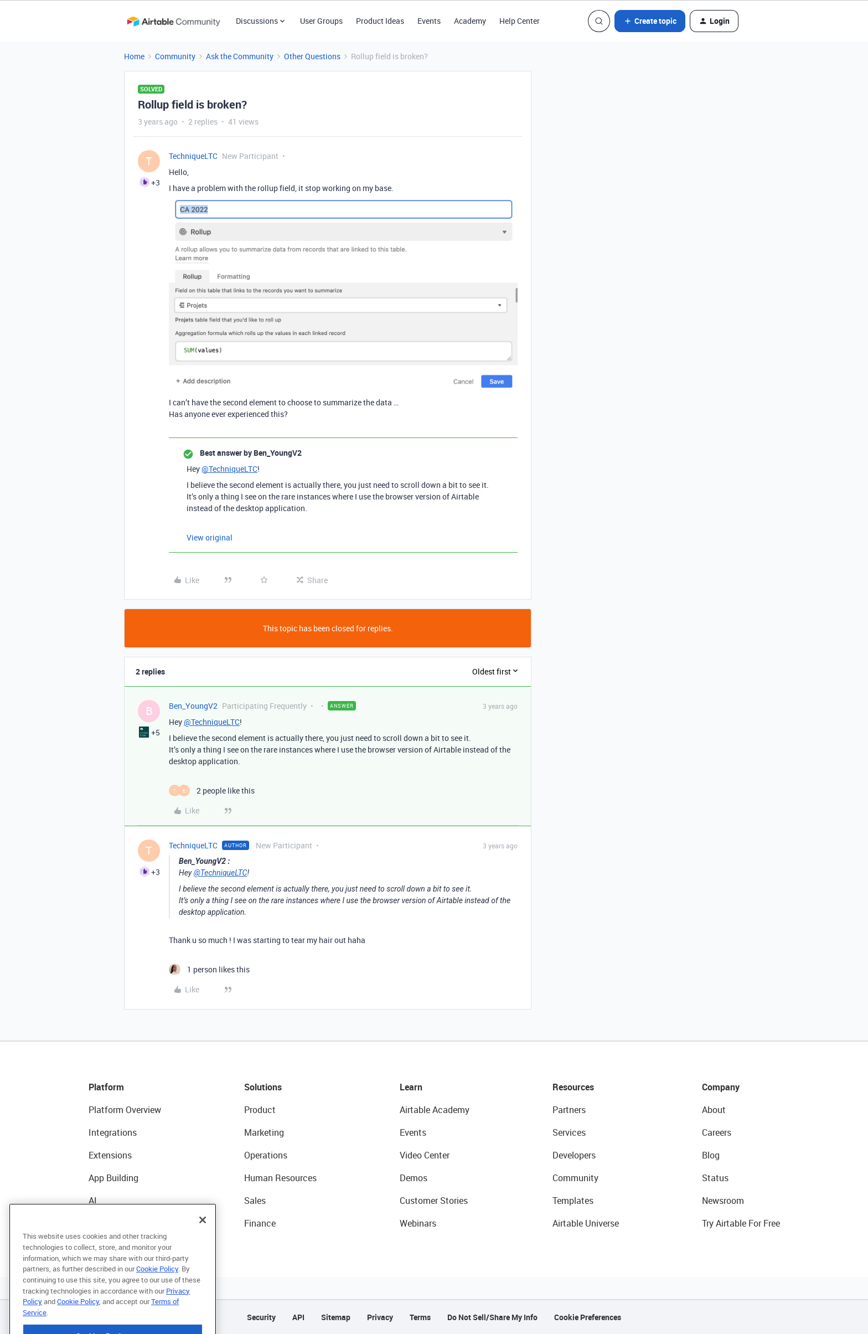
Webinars (418, 1223)
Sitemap (335, 1317)
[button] (649, 21)
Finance (260, 1223)
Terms (420, 1317)
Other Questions (312, 56)
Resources (573, 1087)
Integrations (113, 1132)
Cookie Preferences (587, 1317)
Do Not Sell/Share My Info (492, 1317)
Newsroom (723, 1200)
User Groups (321, 21)
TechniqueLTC (193, 156)
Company (721, 1087)
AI (93, 1200)
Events (429, 21)
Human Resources (280, 1178)
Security (261, 1317)
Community (175, 56)
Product (260, 1110)
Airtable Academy (434, 1110)
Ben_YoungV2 (193, 706)
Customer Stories (434, 1200)
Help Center (519, 21)
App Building (113, 1178)
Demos (413, 1178)
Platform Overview (125, 1110)
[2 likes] (212, 790)
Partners (569, 1110)
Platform (106, 1087)
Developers (574, 1155)
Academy (470, 21)
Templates (572, 1200)
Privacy (380, 1317)
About (714, 1110)
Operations (265, 1155)
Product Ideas (380, 21)
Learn (411, 1087)
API (298, 1317)
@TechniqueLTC (229, 468)
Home (134, 56)
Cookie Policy (157, 1301)
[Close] (202, 1252)
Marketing (264, 1132)
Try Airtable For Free (741, 1223)
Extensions (110, 1155)
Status (715, 1178)
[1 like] (209, 969)
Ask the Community (239, 56)
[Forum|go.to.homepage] (173, 21)
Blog (711, 1155)
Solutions (263, 1087)
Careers (716, 1132)
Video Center (425, 1155)
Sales (255, 1200)
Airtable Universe (585, 1223)
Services (569, 1132)
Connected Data (121, 1223)
